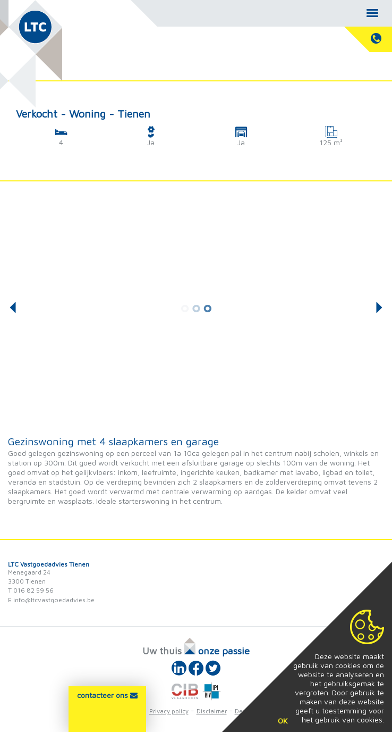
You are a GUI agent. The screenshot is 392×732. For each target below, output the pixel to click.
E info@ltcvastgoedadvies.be (51, 599)
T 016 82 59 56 (31, 590)
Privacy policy (169, 711)
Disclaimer (212, 711)
